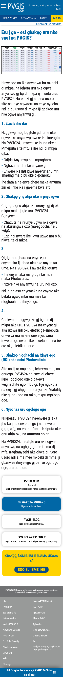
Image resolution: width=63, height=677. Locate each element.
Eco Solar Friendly (11, 641)
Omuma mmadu (40, 635)
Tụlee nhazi (38, 624)
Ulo (4, 601)
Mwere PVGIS (39, 618)
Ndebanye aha (9, 618)
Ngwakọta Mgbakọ (11, 629)
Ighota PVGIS (39, 612)
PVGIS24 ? (7, 607)
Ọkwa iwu (7, 652)
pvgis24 (57, 18)
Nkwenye (7, 664)
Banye (43, 18)
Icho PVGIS (38, 607)
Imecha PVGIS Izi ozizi (43, 601)
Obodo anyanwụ (10, 647)
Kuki (5, 658)
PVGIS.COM (8, 635)
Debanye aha (28, 18)
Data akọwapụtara (41, 629)
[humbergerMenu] (3, 6)
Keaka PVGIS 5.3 (10, 624)
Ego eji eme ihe (31, 569)
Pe (34, 641)
